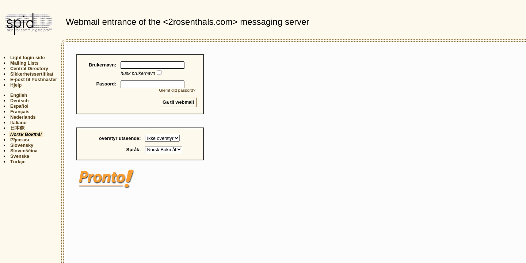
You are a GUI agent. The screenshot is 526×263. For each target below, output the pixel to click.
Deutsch (19, 100)
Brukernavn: (102, 65)
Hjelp (16, 85)
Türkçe (18, 161)
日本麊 (17, 128)
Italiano (18, 122)
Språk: (133, 149)
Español (19, 106)
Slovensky (21, 145)
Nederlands (23, 117)
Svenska (19, 156)
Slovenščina (24, 150)
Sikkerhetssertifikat (31, 74)
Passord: (106, 84)
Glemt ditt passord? (177, 90)
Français (20, 111)
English (18, 95)
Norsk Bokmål (26, 134)
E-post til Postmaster (33, 79)
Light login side (27, 57)
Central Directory (29, 68)
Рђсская (19, 139)
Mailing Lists (24, 63)
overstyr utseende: (120, 138)
